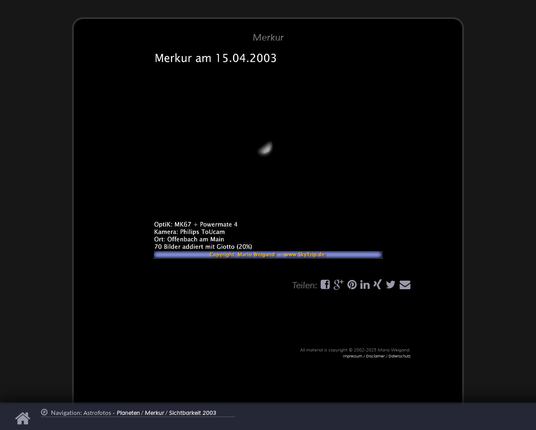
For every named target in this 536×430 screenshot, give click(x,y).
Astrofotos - (111, 413)
